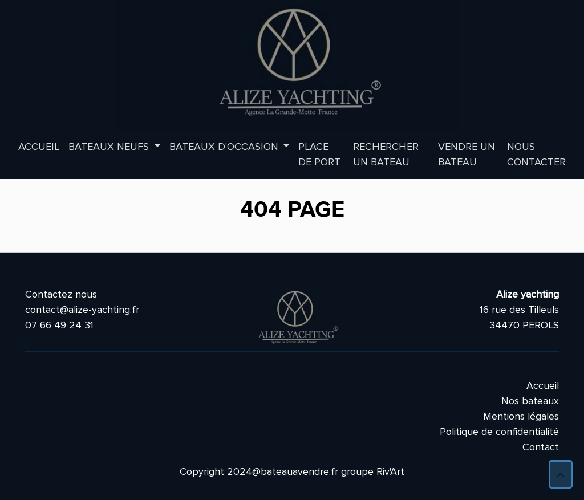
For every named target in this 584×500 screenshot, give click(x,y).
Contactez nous (61, 294)
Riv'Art (390, 471)
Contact (540, 447)
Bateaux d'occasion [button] (225, 146)
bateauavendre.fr (299, 471)
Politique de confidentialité (499, 431)
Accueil (38, 146)
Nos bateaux (530, 401)
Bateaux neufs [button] (110, 146)
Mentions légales (521, 416)
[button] (561, 474)
